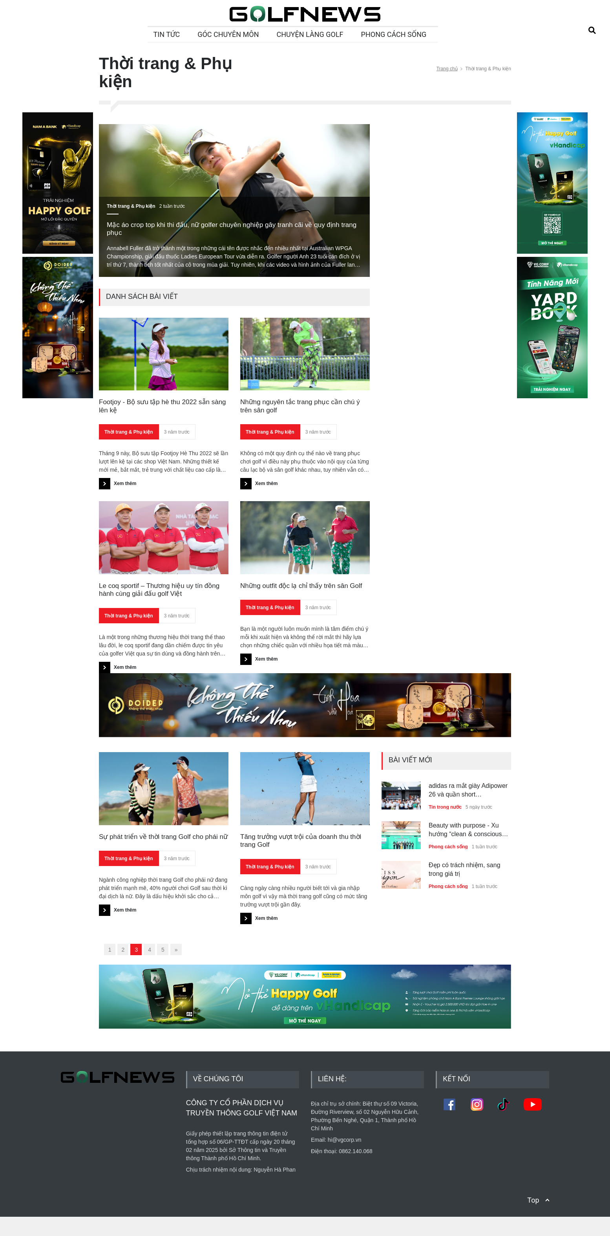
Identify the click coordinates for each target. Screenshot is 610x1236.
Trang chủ (447, 68)
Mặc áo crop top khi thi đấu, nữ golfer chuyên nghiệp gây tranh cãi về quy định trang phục (231, 228)
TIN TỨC (166, 34)
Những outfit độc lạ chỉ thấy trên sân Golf (301, 586)
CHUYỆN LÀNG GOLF (310, 34)
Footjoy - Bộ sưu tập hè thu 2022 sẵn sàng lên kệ (162, 406)
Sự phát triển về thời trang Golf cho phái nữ (163, 836)
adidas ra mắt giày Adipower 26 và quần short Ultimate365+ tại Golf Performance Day (468, 790)
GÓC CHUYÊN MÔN (228, 34)
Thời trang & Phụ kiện (131, 206)
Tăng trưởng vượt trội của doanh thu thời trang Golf (300, 840)
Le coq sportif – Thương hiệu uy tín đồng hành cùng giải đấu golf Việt (159, 589)
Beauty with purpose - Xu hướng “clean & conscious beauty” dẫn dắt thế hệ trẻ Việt (465, 830)
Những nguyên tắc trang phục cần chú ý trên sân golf (300, 406)
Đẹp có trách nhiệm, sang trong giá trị (464, 869)
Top (533, 1219)
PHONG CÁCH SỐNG (394, 34)
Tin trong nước (445, 807)
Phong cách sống (448, 847)
